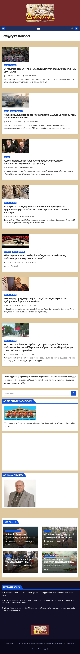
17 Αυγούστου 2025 (13, 76)
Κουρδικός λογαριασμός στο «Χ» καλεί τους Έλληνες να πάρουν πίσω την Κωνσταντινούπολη (40, 116)
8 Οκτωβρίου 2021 (13, 305)
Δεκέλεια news (30, 76)
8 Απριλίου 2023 (12, 167)
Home (34, 649)
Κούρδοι (6, 65)
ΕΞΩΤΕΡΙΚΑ (7, 251)
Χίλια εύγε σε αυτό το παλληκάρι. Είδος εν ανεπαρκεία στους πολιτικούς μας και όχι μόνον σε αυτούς (35, 257)
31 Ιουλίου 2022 (12, 216)
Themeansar (70, 643)
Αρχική (45, 649)
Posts (40, 649)
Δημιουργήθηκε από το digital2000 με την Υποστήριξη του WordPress (29, 643)
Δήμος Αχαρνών (49, 555)
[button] (72, 28)
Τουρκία (13, 65)
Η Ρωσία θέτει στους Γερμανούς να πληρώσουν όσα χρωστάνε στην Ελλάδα (32, 593)
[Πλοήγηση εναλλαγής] (38, 28)
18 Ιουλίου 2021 (12, 354)
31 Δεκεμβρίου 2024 (14, 122)
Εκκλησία (9, 555)
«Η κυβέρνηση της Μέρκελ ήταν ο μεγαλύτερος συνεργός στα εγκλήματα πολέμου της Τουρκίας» (35, 300)
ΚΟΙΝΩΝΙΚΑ (17, 531)
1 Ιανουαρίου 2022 (13, 262)
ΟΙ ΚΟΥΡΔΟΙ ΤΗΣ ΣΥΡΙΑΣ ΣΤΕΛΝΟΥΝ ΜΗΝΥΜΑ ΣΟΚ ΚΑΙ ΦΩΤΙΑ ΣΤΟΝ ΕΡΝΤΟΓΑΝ (40, 70)
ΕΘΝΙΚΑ (6, 111)
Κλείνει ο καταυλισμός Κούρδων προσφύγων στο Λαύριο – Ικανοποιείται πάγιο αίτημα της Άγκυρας (34, 162)
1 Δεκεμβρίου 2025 (15, 541)
